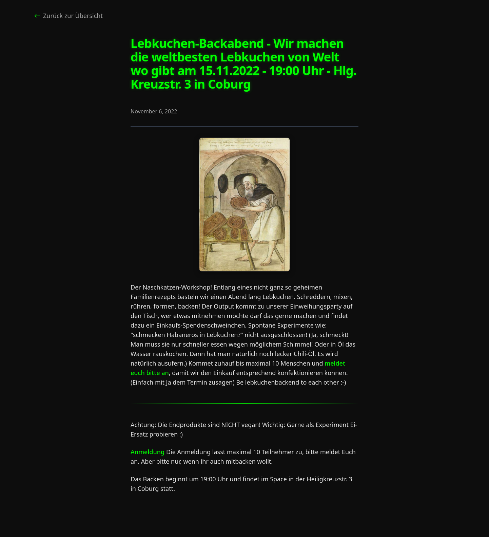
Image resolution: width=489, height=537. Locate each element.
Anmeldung (147, 452)
